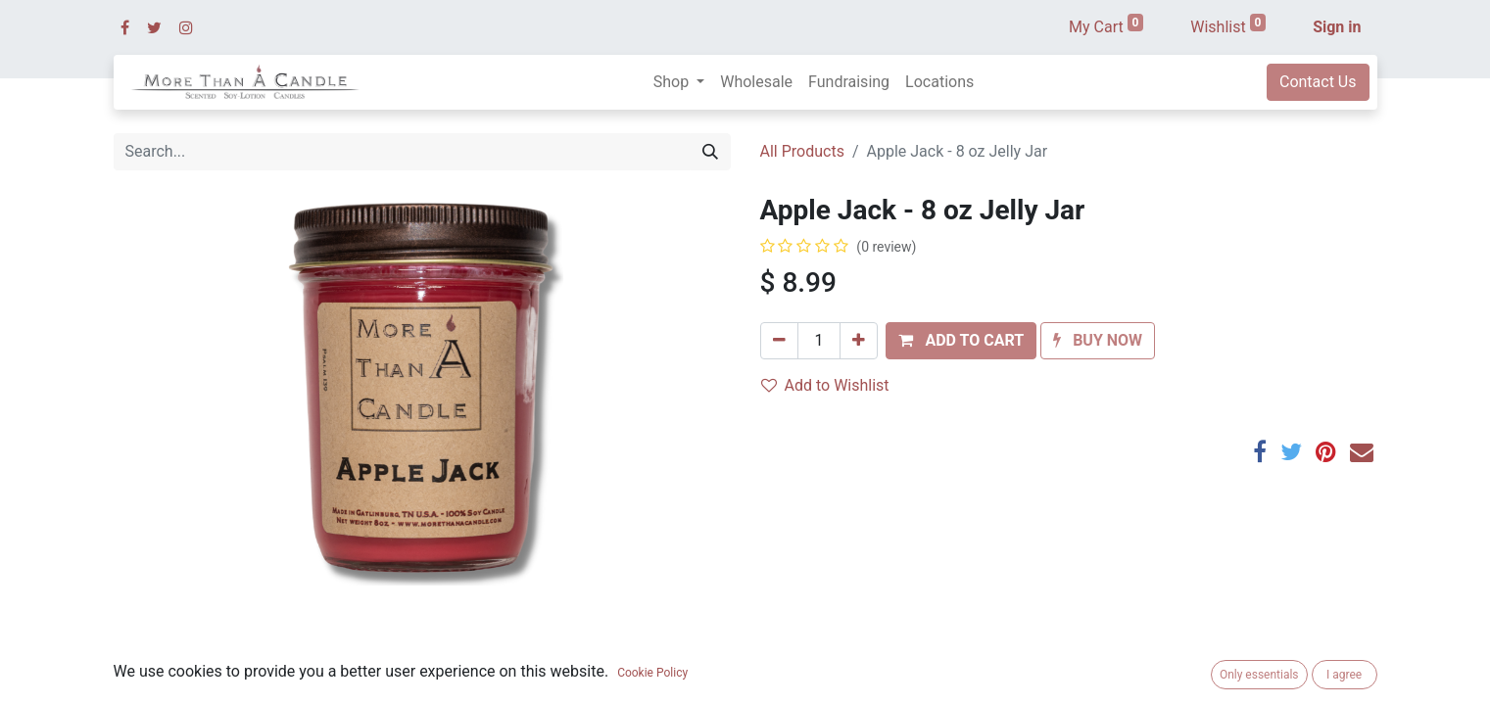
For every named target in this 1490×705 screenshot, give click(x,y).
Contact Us (1318, 81)
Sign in (1337, 27)
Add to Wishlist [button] (825, 385)
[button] (961, 340)
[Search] (710, 151)
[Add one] (859, 340)
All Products (802, 151)
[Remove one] (779, 340)
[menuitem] (756, 82)
